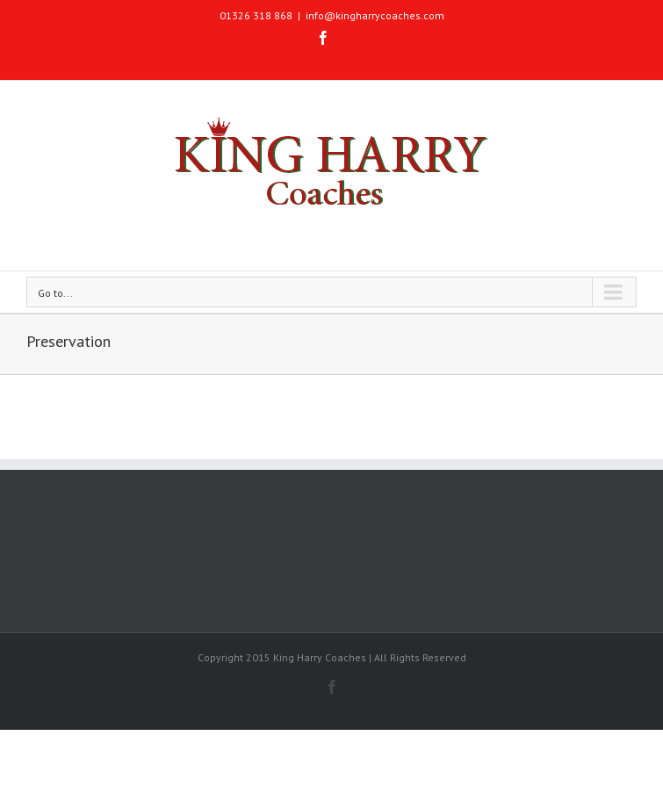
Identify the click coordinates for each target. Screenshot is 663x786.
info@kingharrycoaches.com (375, 15)
